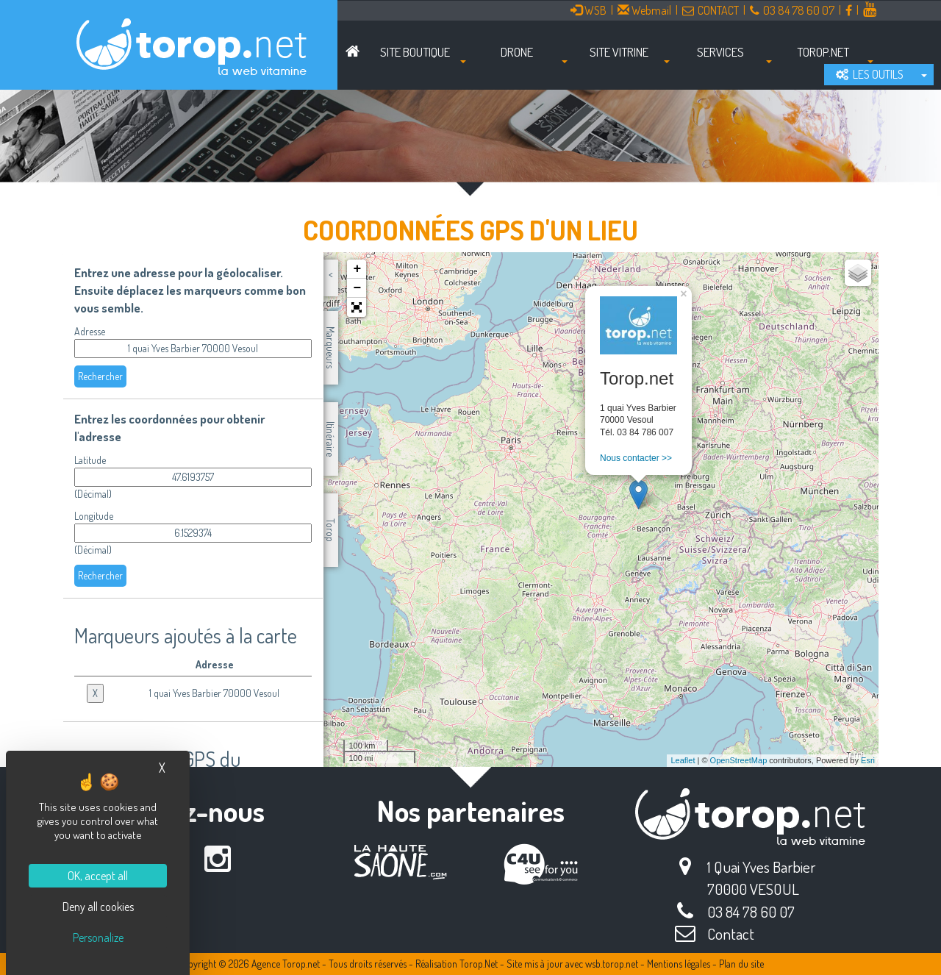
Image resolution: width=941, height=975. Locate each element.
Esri (868, 760)
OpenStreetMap (739, 760)
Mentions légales (678, 963)
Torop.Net (478, 963)
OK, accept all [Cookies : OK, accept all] (98, 875)
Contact (730, 933)
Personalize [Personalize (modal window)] (98, 937)
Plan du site (741, 963)
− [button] (357, 288)
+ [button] (357, 269)
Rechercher (100, 376)
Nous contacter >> (636, 458)
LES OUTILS (870, 74)
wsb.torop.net (611, 963)
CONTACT (710, 10)
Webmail (644, 10)
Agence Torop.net (285, 963)
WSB (588, 10)
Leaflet (682, 760)
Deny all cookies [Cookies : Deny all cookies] (98, 906)
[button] (356, 307)
